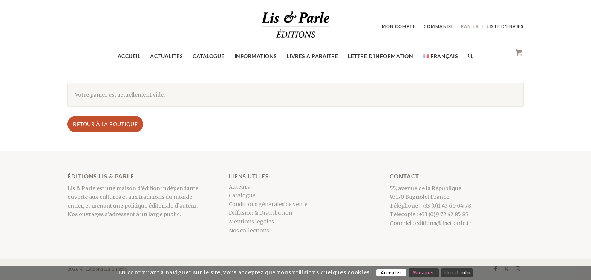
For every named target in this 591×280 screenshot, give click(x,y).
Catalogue (242, 195)
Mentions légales (251, 221)
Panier (470, 26)
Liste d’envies (505, 26)
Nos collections (249, 230)
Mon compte (399, 26)
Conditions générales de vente (268, 204)
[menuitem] (399, 26)
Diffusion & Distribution (260, 212)
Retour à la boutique (105, 124)
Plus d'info (457, 272)
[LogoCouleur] (295, 28)
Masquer (424, 272)
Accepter (391, 272)
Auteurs (239, 186)
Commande (438, 26)
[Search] (468, 56)
